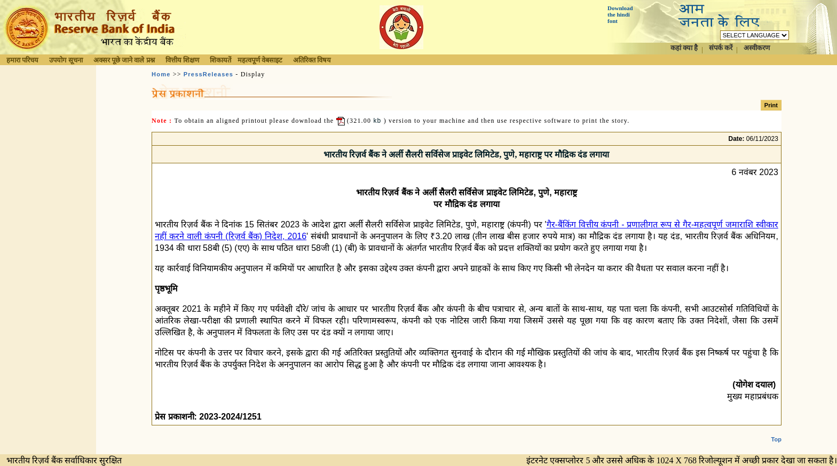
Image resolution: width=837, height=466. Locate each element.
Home (161, 74)
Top (776, 431)
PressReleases (208, 74)
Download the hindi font (620, 14)
